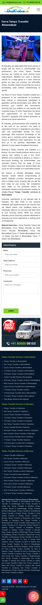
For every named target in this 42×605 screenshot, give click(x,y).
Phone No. (7, 271)
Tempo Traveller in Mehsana (14, 455)
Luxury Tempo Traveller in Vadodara (17, 414)
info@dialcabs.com (12, 2)
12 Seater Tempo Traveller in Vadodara (18, 418)
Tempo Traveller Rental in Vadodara (17, 427)
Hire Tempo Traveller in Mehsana (16, 458)
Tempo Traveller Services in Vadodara (17, 404)
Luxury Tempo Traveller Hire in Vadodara (18, 437)
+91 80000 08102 (31, 2)
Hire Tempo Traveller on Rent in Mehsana (19, 471)
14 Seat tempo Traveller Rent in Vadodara (19, 443)
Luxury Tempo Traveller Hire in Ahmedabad (19, 386)
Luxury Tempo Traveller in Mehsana (17, 462)
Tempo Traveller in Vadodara (14, 408)
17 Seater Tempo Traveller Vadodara (17, 440)
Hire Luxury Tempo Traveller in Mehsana (18, 484)
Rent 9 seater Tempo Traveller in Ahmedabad (20, 383)
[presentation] (20, 301)
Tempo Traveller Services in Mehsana (17, 451)
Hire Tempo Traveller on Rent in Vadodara (19, 424)
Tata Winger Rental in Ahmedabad (16, 399)
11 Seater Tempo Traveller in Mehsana (18, 493)
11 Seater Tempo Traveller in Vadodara (18, 446)
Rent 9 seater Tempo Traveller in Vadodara (19, 433)
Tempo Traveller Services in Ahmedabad (18, 357)
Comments (7, 281)
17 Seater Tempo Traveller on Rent (16, 390)
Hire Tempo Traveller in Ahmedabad (17, 364)
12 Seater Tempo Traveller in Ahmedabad (19, 371)
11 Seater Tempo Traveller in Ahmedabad (19, 396)
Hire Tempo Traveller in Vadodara (16, 411)
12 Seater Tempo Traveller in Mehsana (18, 465)
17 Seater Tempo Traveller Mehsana (17, 487)
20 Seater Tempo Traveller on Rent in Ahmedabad (22, 380)
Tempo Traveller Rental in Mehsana (16, 474)
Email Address (9, 261)
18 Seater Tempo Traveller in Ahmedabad (19, 374)
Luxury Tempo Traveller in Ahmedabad (18, 368)
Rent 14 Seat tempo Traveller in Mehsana (19, 490)
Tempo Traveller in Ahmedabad (15, 361)
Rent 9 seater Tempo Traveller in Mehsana (19, 481)
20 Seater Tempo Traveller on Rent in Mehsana (21, 477)
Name (5, 250)
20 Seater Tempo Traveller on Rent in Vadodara (21, 430)
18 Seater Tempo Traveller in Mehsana (18, 468)
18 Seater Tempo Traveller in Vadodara (18, 421)
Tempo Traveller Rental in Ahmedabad (18, 377)
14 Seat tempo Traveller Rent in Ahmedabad (20, 393)
